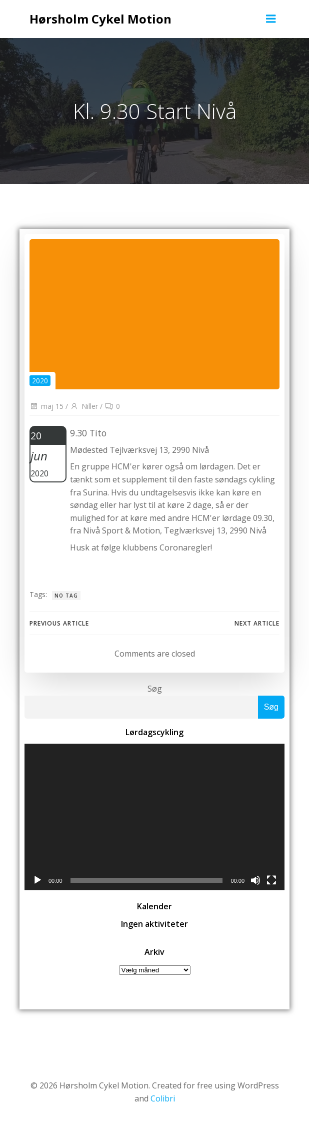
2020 (40, 380)
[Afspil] (37, 880)
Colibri (162, 1098)
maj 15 (47, 406)
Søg (155, 688)
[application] (154, 817)
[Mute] (255, 880)
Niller (84, 406)
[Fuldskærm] (271, 880)
